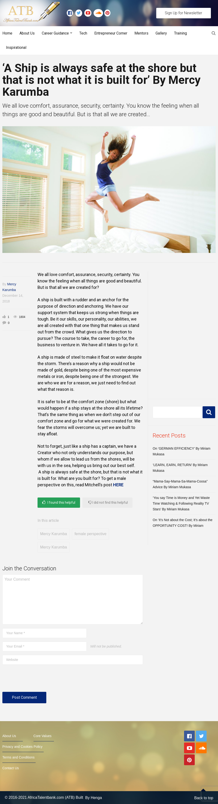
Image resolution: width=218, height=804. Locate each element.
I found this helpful (58, 502)
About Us (27, 33)
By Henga (93, 797)
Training (180, 33)
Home (7, 33)
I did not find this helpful (108, 502)
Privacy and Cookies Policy (22, 747)
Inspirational (16, 47)
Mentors (141, 33)
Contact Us (10, 768)
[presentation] (38, 680)
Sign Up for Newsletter (183, 13)
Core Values (42, 736)
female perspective (90, 534)
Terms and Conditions (18, 757)
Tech (83, 33)
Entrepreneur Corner (110, 33)
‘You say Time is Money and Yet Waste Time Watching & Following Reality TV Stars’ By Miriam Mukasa (181, 503)
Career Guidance (55, 33)
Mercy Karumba (53, 534)
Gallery (161, 33)
